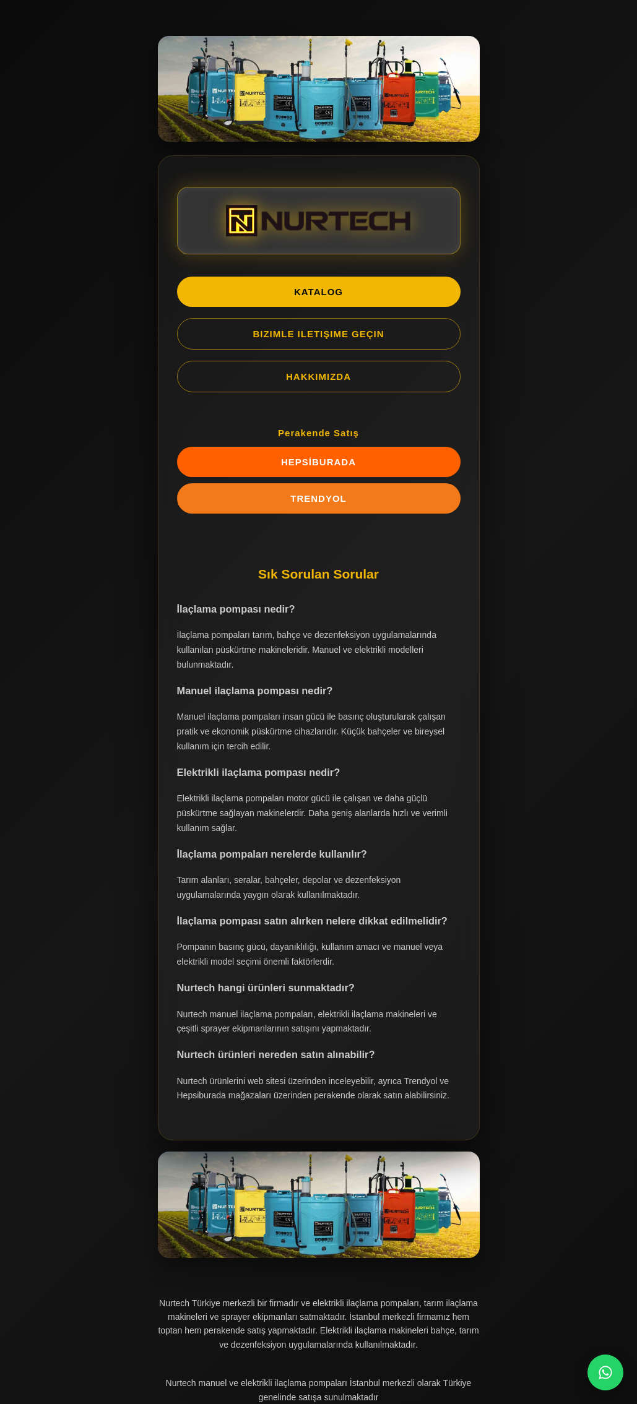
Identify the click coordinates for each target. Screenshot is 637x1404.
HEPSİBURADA (318, 462)
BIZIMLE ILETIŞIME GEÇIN (318, 334)
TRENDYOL (318, 498)
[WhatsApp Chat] (605, 1372)
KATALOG (318, 291)
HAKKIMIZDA (318, 376)
